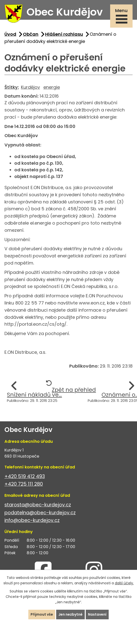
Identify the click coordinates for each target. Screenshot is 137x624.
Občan (30, 34)
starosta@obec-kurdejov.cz (37, 504)
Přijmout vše (42, 614)
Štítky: (11, 87)
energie (51, 87)
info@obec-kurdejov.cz (32, 520)
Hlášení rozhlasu (64, 34)
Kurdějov (30, 87)
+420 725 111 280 (23, 484)
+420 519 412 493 (24, 476)
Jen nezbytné (70, 614)
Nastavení (97, 614)
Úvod (10, 34)
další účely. (124, 583)
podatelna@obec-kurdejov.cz (40, 512)
